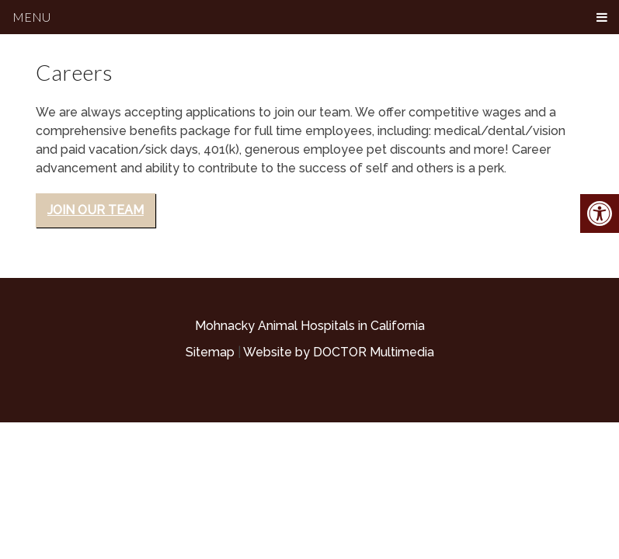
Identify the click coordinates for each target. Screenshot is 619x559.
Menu (31, 16)
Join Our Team (95, 210)
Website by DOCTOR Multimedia (338, 352)
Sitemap (210, 352)
